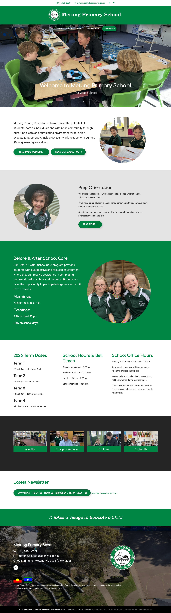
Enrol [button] (80, 28)
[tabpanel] (85, 65)
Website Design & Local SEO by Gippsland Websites (112, 609)
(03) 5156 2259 (63, 3)
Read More (90, 224)
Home (59, 28)
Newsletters (93, 28)
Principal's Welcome (32, 152)
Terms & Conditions (75, 609)
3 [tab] (87, 101)
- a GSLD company (142, 609)
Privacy (64, 609)
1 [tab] (83, 101)
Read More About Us (68, 152)
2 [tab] (85, 101)
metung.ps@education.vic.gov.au (89, 3)
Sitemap (87, 609)
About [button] (69, 28)
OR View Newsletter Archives (104, 493)
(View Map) (64, 560)
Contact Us (109, 28)
